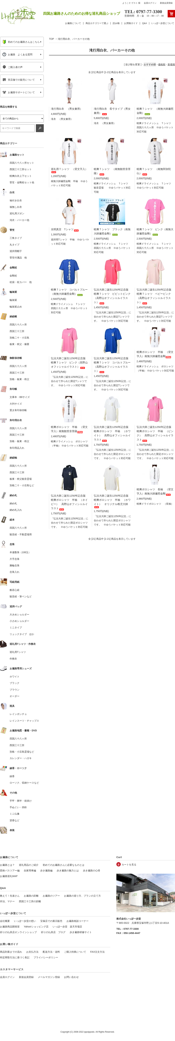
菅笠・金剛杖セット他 (22, 182)
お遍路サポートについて (18, 92)
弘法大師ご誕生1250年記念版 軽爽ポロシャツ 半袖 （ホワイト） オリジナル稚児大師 (112, 500)
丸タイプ (14, 244)
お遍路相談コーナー (77, 921)
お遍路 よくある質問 (17, 54)
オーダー (14, 696)
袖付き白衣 (16, 200)
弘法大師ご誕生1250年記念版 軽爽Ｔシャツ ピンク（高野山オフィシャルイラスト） (69, 362)
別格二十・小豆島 (19, 337)
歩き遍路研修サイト (81, 932)
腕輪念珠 (14, 565)
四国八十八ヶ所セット (22, 162)
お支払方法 (32, 951)
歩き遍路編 (46, 870)
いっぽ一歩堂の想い (25, 921)
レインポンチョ (18, 714)
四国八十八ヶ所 (18, 324)
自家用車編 (30, 870)
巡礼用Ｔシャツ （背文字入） (69, 170)
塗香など (14, 820)
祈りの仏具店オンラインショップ (18, 932)
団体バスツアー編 (10, 870)
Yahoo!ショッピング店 (36, 926)
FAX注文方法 (97, 951)
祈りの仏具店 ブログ (53, 932)
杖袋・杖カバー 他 (21, 282)
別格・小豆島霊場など (22, 751)
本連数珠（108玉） (20, 552)
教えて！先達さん (10, 895)
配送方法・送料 (51, 951)
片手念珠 (14, 559)
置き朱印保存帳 (18, 410)
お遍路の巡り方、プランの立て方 (82, 895)
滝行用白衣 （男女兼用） (66, 108)
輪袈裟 (13, 300)
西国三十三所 (17, 331)
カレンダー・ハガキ (21, 758)
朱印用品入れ (17, 447)
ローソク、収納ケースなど (24, 782)
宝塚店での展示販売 (51, 921)
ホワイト (14, 676)
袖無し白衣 (16, 207)
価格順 (161, 64)
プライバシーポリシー (46, 957)
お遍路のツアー (51, 895)
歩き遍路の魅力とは (68, 870)
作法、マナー (7, 901)
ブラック (14, 683)
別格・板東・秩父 (19, 379)
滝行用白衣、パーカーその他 (74, 38)
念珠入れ (14, 572)
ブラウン (14, 689)
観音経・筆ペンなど (21, 596)
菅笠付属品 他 (18, 257)
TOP (51, 38)
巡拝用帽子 (16, 251)
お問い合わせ (71, 977)
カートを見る (129, 864)
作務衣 (13, 658)
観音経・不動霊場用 (21, 534)
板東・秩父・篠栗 (19, 344)
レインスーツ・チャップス (24, 720)
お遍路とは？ (7, 864)
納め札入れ (16, 509)
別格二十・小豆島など (22, 485)
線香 (12, 776)
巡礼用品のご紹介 (28, 864)
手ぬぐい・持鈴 (18, 807)
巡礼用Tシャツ (18, 652)
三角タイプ (16, 238)
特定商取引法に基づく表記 (14, 957)
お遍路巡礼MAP (9, 876)
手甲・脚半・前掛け (21, 800)
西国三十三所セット (21, 169)
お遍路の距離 (31, 895)
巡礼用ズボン (17, 213)
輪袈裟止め (16, 306)
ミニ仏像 (14, 813)
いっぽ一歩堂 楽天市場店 (67, 926)
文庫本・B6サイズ (20, 397)
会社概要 (5, 921)
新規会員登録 (166, 3)
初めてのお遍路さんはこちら (21, 41)
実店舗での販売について (18, 79)
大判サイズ (16, 403)
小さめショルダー (19, 621)
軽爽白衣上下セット (21, 176)
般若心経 (14, 590)
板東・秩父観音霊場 (21, 478)
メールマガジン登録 (49, 977)
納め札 (13, 503)
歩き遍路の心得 (91, 870)
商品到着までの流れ (11, 951)
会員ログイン (150, 3)
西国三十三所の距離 (30, 901)
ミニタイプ (16, 627)
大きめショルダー (19, 614)
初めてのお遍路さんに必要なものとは (63, 864)
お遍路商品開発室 (10, 926)
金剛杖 (13, 275)
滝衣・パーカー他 (19, 220)
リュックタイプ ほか (22, 634)
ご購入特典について (75, 951)
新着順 (171, 64)
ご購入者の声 (12, 67)
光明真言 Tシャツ (65, 229)
